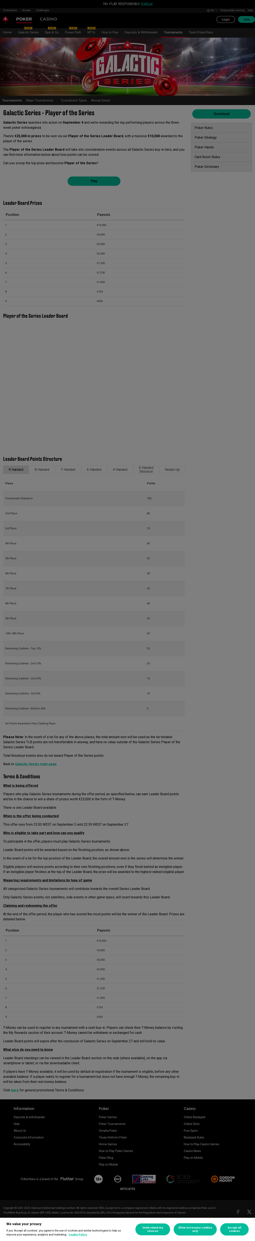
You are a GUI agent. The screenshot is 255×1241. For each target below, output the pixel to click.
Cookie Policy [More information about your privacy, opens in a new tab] (78, 1234)
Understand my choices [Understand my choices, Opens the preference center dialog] (152, 1229)
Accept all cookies (234, 1229)
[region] (127, 1229)
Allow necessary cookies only (195, 1229)
